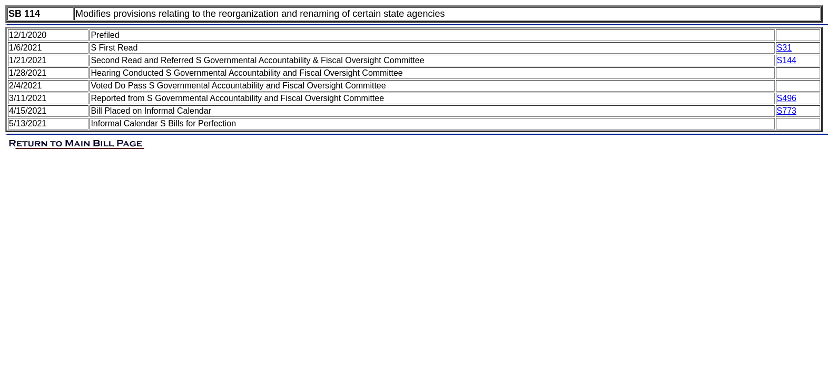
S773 (786, 110)
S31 (784, 47)
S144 (786, 60)
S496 (786, 98)
